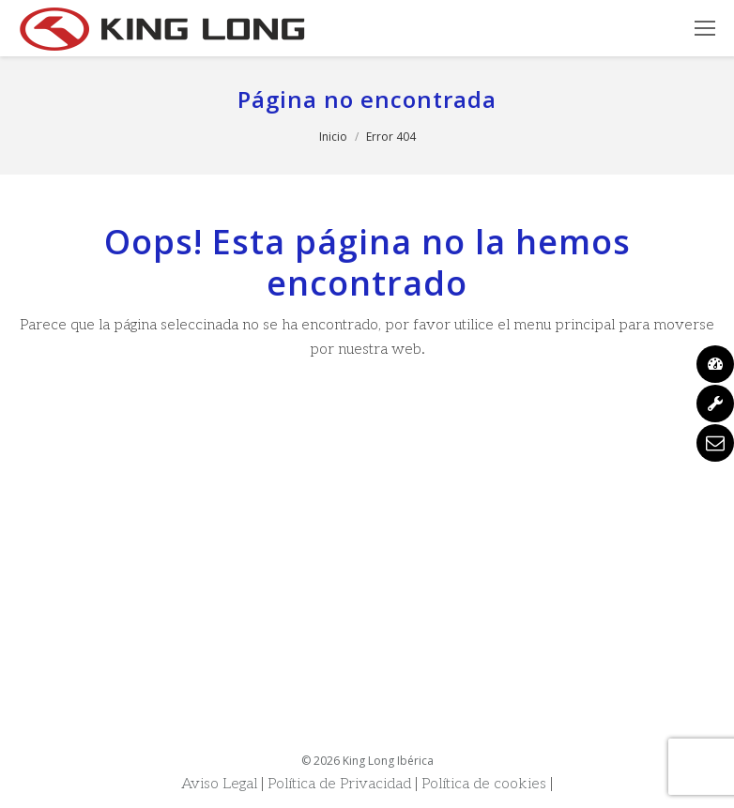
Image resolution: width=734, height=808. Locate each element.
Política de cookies (483, 784)
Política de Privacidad (339, 784)
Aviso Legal (219, 784)
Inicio (333, 137)
